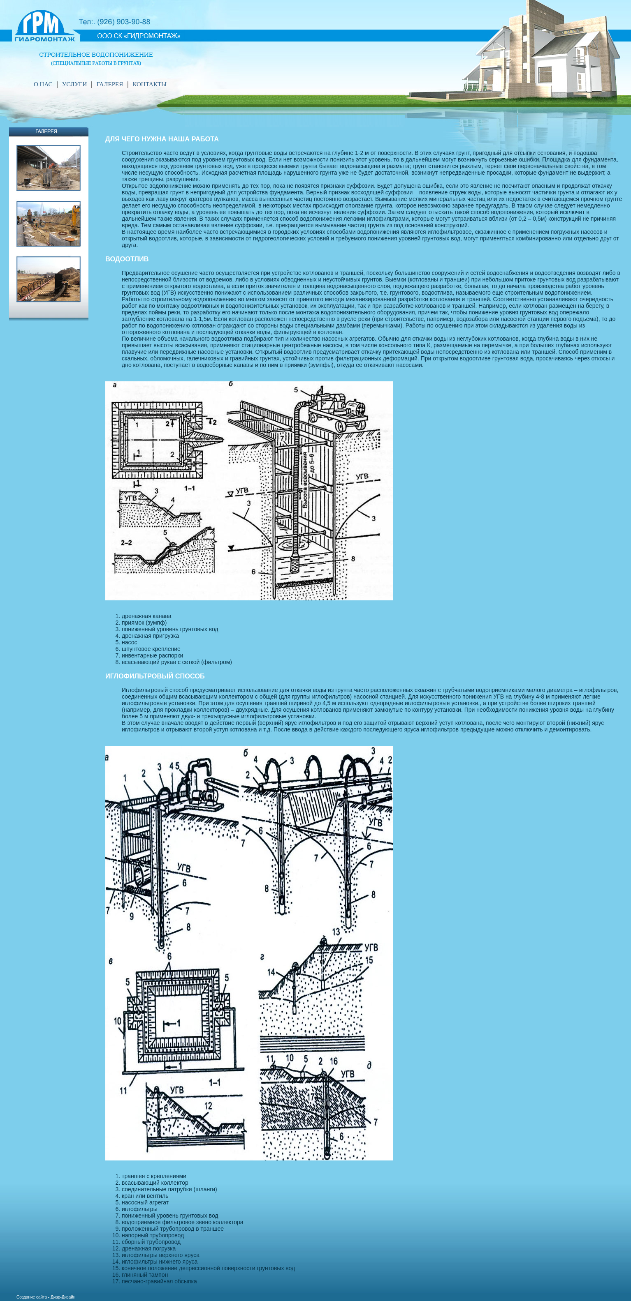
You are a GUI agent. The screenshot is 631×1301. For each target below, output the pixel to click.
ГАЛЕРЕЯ (109, 84)
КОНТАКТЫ (149, 84)
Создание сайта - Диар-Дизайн (45, 1297)
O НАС (43, 84)
